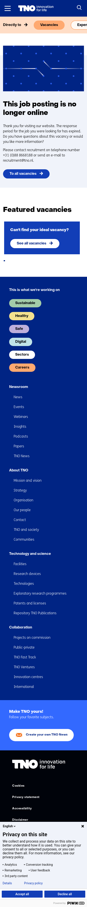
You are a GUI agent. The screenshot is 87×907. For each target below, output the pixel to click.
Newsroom (18, 387)
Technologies (24, 584)
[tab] (4, 260)
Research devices (27, 574)
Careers (22, 367)
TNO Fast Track (25, 657)
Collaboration (20, 627)
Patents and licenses (30, 603)
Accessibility (22, 808)
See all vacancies (31, 243)
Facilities (20, 564)
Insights (20, 426)
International (24, 687)
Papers (19, 446)
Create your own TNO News (47, 734)
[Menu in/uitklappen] (7, 8)
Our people (22, 510)
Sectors (22, 355)
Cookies (18, 785)
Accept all (22, 894)
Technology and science (30, 554)
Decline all (65, 894)
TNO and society (26, 530)
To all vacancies (23, 174)
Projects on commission (32, 637)
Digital (20, 342)
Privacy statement (26, 797)
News (18, 397)
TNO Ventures (24, 667)
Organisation (23, 500)
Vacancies (49, 25)
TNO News (22, 456)
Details (7, 883)
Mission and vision (28, 480)
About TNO (18, 470)
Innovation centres (28, 677)
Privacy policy (33, 883)
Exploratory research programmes (40, 593)
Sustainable (25, 303)
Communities (24, 539)
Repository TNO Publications (35, 613)
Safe (19, 329)
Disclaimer (20, 820)
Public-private (24, 647)
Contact (20, 520)
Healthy (21, 316)
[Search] (79, 7)
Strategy (20, 490)
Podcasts (21, 436)
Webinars (21, 417)
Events (19, 407)
